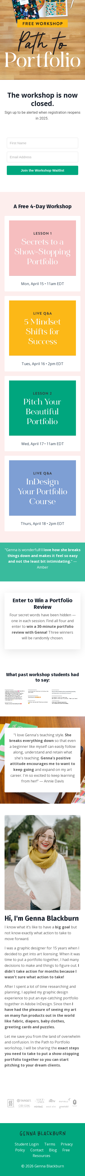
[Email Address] (42, 157)
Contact (37, 1150)
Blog (53, 1150)
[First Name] (42, 143)
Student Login (27, 1144)
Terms (49, 1144)
